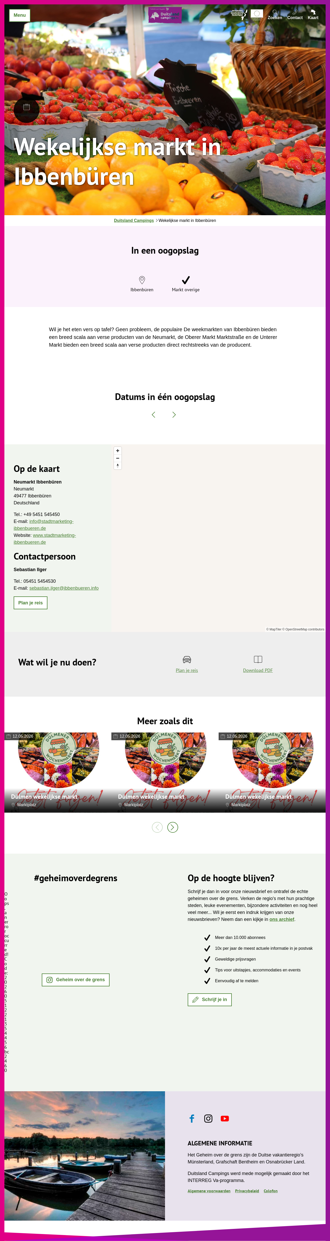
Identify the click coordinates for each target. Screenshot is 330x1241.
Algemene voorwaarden (209, 1190)
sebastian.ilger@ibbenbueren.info (63, 588)
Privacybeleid (247, 1190)
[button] (30, 602)
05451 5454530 (39, 581)
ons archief (281, 919)
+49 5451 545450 (41, 514)
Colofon (271, 1190)
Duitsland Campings (134, 220)
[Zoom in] (117, 450)
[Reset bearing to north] (117, 465)
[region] (218, 538)
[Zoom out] (117, 458)
